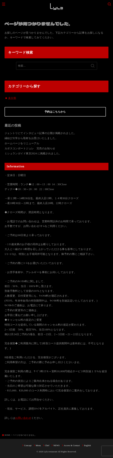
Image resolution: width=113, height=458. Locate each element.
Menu (38, 445)
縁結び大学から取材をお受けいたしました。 (31, 138)
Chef (47, 445)
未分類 (12, 98)
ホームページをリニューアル (22, 143)
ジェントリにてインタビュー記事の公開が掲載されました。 (41, 133)
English (87, 445)
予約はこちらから (55, 111)
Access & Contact (72, 445)
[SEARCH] (109, 4)
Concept (28, 445)
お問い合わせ (23, 417)
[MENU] (3, 4)
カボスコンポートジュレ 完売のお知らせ (30, 148)
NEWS (56, 445)
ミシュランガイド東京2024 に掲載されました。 (33, 153)
